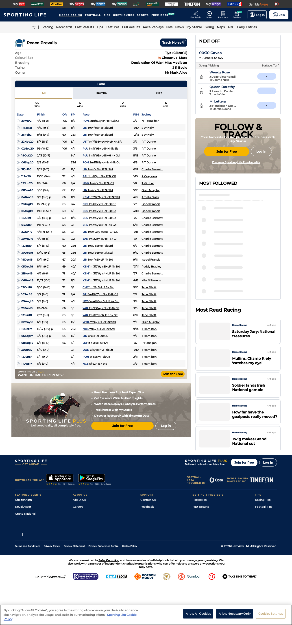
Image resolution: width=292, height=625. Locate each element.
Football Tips (263, 518)
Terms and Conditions (27, 585)
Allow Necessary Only (235, 613)
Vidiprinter (199, 532)
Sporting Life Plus (84, 525)
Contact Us (148, 511)
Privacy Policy (52, 585)
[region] (146, 615)
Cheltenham (23, 511)
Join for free (244, 474)
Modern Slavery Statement (91, 546)
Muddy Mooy (223, 273)
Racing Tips (262, 511)
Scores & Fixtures (203, 525)
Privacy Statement (74, 585)
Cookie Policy (129, 585)
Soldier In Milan (225, 261)
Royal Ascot (23, 518)
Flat (159, 93)
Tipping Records (266, 546)
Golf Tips (260, 525)
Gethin (218, 248)
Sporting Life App (84, 532)
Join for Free (173, 374)
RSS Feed (79, 553)
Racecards (199, 511)
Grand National (25, 525)
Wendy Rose (229, 72)
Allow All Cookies (198, 613)
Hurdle (101, 93)
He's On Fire (222, 286)
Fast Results (200, 518)
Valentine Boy (224, 299)
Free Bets (198, 546)
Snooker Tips (263, 539)
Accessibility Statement (89, 539)
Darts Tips (261, 532)
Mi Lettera (227, 101)
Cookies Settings (270, 613)
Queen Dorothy (232, 87)
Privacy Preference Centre (103, 585)
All (43, 93)
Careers (78, 518)
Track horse (173, 43)
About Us (79, 511)
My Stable (198, 539)
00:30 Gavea (210, 53)
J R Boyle (179, 68)
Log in (268, 474)
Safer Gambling (150, 532)
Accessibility (148, 525)
